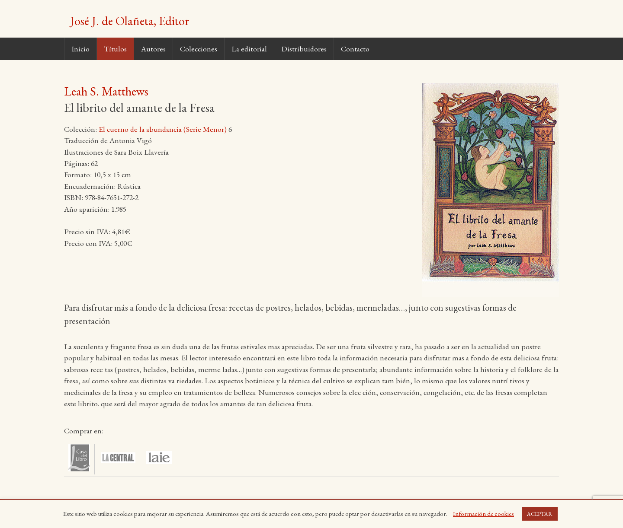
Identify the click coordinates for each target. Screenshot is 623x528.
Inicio (80, 49)
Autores (153, 49)
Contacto (355, 49)
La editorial (249, 49)
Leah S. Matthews (106, 91)
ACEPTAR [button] (539, 514)
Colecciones (198, 49)
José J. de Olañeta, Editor (129, 21)
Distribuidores (304, 49)
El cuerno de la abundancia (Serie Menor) (163, 129)
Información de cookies (483, 513)
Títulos (115, 49)
